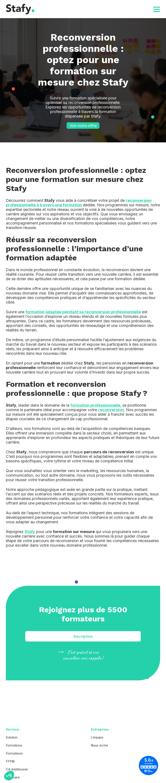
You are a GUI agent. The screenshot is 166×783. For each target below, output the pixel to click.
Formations (14, 745)
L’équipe (97, 737)
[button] (9, 775)
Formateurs (14, 753)
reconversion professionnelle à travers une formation (79, 202)
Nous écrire (99, 745)
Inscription (83, 636)
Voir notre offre (83, 125)
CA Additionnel (17, 769)
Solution (12, 737)
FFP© (10, 761)
